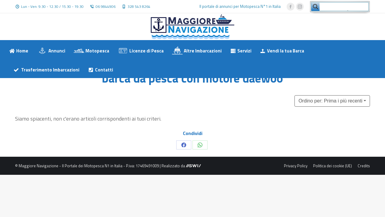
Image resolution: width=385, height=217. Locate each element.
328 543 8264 (139, 6)
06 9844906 (106, 6)
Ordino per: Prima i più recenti (330, 100)
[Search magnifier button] (315, 6)
